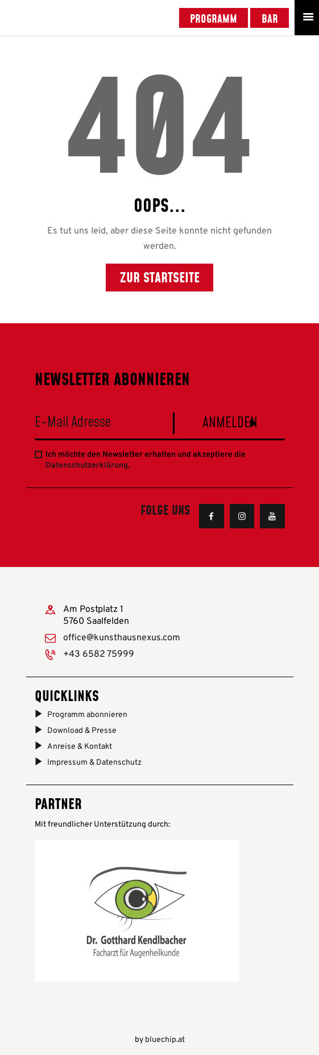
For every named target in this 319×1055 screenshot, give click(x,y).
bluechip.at (165, 1040)
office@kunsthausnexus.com (121, 638)
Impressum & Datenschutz (94, 763)
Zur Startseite (160, 277)
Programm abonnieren (87, 715)
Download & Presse (82, 731)
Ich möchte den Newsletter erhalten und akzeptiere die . (145, 460)
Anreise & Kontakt (79, 747)
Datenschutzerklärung (86, 465)
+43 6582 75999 (98, 654)
